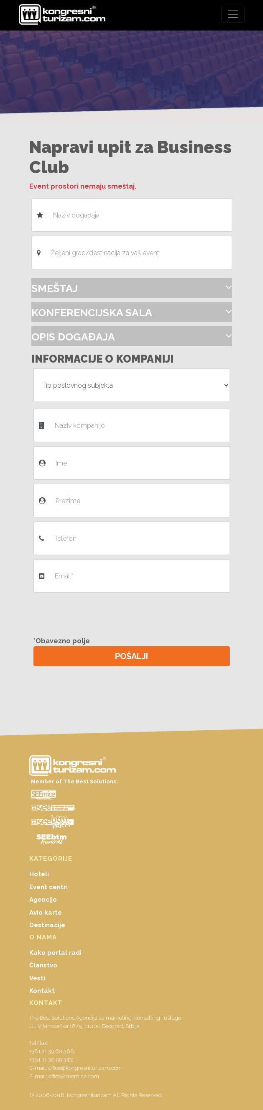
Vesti (37, 978)
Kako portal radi (55, 953)
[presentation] (99, 613)
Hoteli (39, 874)
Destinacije (47, 925)
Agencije (43, 899)
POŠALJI (131, 656)
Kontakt (42, 991)
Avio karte (45, 912)
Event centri (48, 887)
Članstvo (43, 965)
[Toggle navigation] (233, 14)
